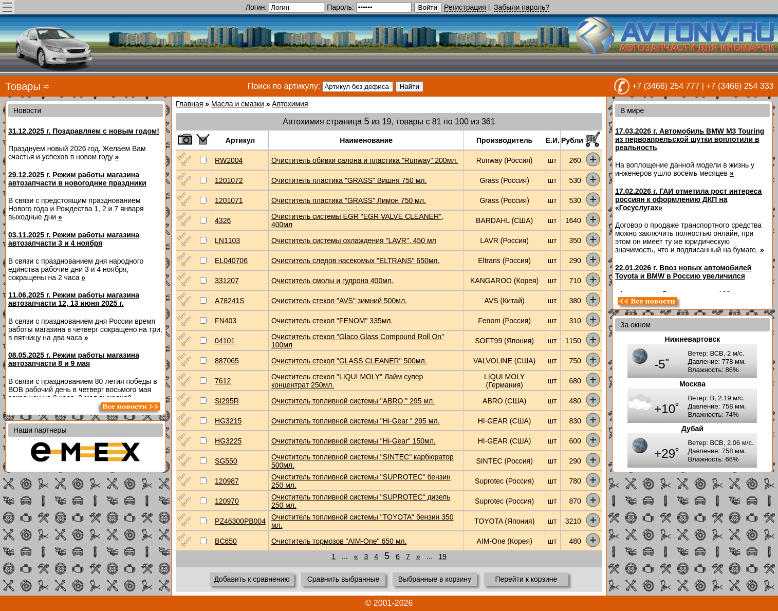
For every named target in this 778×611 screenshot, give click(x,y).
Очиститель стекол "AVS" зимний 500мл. (339, 301)
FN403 (225, 321)
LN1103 (227, 240)
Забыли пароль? (521, 7)
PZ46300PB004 (240, 521)
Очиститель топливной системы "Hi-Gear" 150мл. (353, 441)
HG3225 (228, 441)
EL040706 (231, 260)
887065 (227, 361)
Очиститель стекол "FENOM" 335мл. (332, 321)
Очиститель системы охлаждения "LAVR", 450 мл (353, 240)
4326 (223, 220)
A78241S (230, 301)
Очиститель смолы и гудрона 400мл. (332, 280)
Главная (189, 104)
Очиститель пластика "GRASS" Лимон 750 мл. (348, 200)
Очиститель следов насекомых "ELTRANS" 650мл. (355, 260)
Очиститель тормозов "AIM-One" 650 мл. (338, 541)
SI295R (227, 401)
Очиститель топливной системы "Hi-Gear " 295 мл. (355, 421)
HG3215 (228, 421)
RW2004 (229, 160)
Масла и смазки (237, 104)
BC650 (226, 541)
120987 (227, 481)
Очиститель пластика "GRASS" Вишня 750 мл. (349, 180)
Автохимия (290, 104)
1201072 (229, 180)
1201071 (229, 200)
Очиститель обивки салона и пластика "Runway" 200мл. (364, 160)
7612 (223, 381)
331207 (227, 280)
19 (442, 556)
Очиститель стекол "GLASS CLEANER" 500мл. (349, 361)
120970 (227, 501)
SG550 (226, 461)
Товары (23, 86)
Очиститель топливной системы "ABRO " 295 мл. (353, 401)
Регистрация (465, 7)
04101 (225, 341)
